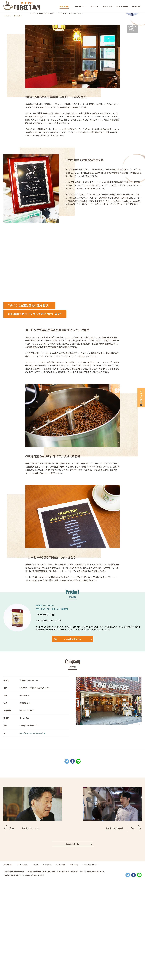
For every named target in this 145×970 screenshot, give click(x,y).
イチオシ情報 (122, 6)
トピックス (107, 6)
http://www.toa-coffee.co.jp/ (31, 823)
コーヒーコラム (79, 6)
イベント (94, 6)
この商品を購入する (72, 729)
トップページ (7, 16)
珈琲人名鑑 (64, 6)
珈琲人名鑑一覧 (72, 934)
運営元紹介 (137, 6)
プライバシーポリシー (91, 955)
